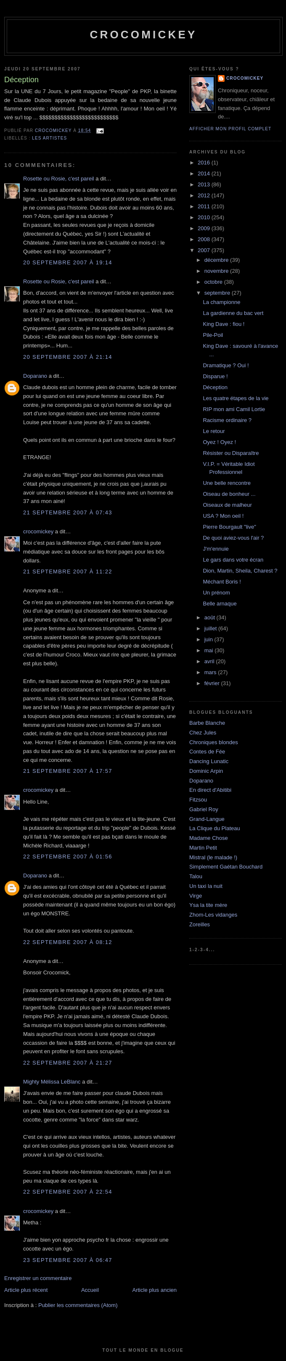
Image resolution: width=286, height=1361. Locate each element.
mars (211, 672)
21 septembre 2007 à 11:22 (67, 571)
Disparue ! (215, 376)
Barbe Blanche (207, 723)
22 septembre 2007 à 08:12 (67, 942)
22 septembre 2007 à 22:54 (67, 1192)
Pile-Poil (213, 335)
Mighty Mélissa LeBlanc (52, 1082)
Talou (195, 876)
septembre (218, 293)
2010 (205, 217)
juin (209, 639)
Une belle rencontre (226, 483)
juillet (211, 628)
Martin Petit (203, 848)
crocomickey (143, 34)
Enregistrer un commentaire (38, 1278)
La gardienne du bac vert (233, 313)
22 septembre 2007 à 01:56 (67, 856)
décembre (217, 260)
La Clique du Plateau (214, 828)
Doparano (35, 376)
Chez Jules (202, 732)
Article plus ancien (154, 1290)
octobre (214, 282)
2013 (205, 184)
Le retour (214, 431)
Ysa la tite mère (208, 905)
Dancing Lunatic (208, 761)
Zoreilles (199, 924)
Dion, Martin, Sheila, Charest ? (240, 571)
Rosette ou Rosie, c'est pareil (58, 178)
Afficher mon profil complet (230, 128)
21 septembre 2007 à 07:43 (67, 512)
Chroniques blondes (213, 742)
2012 (205, 195)
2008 (205, 239)
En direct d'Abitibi (210, 790)
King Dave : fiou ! (223, 324)
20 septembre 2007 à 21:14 (67, 357)
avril (210, 661)
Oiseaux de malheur (227, 505)
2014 (205, 173)
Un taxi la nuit (205, 886)
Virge (195, 896)
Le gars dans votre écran (233, 560)
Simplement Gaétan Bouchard (225, 866)
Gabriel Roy (203, 809)
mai (209, 650)
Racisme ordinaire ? (227, 420)
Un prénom (216, 592)
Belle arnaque (219, 603)
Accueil (90, 1290)
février (212, 683)
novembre (217, 271)
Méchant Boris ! (222, 581)
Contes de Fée (207, 751)
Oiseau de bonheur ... (229, 494)
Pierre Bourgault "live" (229, 527)
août (210, 617)
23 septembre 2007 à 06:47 (67, 1260)
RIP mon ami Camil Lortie (234, 409)
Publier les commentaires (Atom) (78, 1305)
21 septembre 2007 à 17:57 (67, 771)
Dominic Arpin (206, 771)
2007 (205, 250)
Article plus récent (26, 1290)
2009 (205, 228)
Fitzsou (198, 799)
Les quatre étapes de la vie (235, 398)
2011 (205, 206)
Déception (215, 387)
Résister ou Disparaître (231, 453)
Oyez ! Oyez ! (219, 442)
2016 (205, 162)
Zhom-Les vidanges (213, 915)
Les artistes (49, 138)
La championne (221, 302)
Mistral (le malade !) (213, 857)
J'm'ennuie (215, 549)
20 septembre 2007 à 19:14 (67, 262)
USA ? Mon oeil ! (223, 516)
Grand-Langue (207, 819)
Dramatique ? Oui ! (226, 365)
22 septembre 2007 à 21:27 (67, 1063)
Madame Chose (208, 838)
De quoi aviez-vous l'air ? (233, 538)
